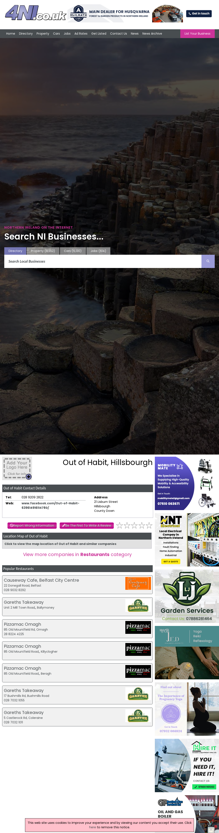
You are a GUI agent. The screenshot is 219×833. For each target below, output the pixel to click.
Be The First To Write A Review (88, 525)
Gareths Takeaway (24, 602)
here (92, 827)
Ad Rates (80, 33)
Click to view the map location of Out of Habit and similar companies (60, 544)
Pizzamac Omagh (22, 624)
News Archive (152, 33)
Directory (26, 33)
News (135, 33)
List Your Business (197, 33)
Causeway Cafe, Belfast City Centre (41, 580)
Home (10, 33)
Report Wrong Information (33, 525)
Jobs (67, 33)
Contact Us (118, 33)
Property (43, 33)
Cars (56, 33)
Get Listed (98, 33)
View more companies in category (77, 554)
